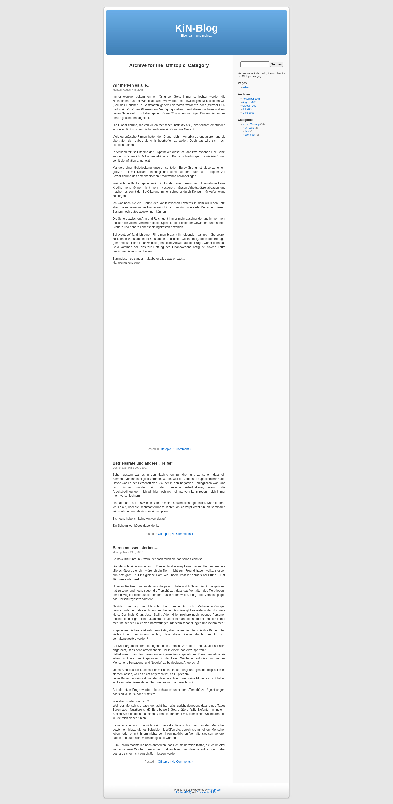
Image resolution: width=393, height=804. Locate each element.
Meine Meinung (250, 124)
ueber (245, 87)
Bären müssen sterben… (136, 548)
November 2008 (251, 98)
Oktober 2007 (250, 105)
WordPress (214, 789)
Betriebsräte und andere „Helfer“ (143, 463)
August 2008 (249, 102)
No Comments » (182, 534)
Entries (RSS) (183, 792)
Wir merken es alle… (132, 85)
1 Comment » (182, 449)
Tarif (247, 131)
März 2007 (248, 112)
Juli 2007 (247, 109)
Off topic (165, 449)
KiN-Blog (196, 28)
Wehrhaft (250, 134)
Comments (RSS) (206, 792)
